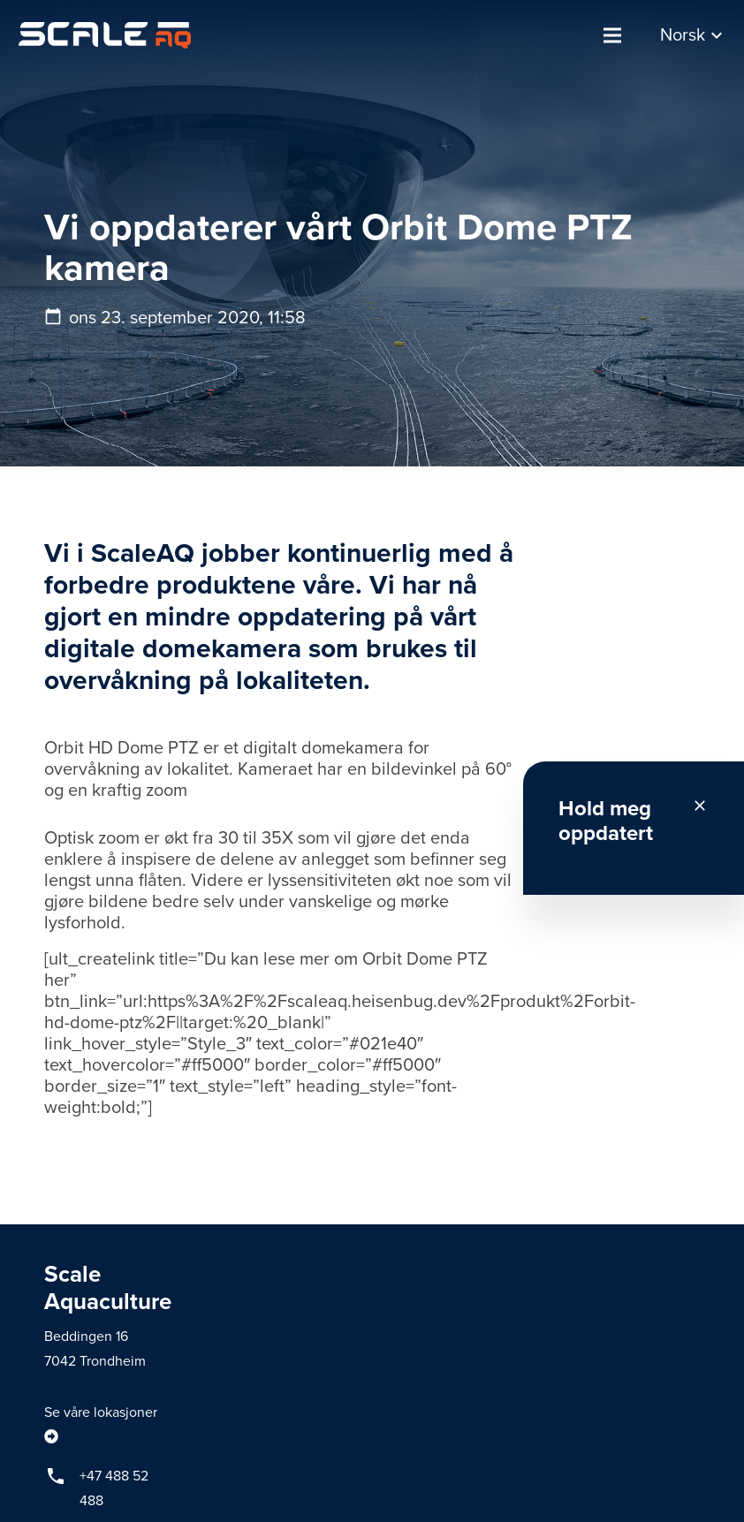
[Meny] (612, 35)
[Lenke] (105, 35)
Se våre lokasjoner (100, 1412)
